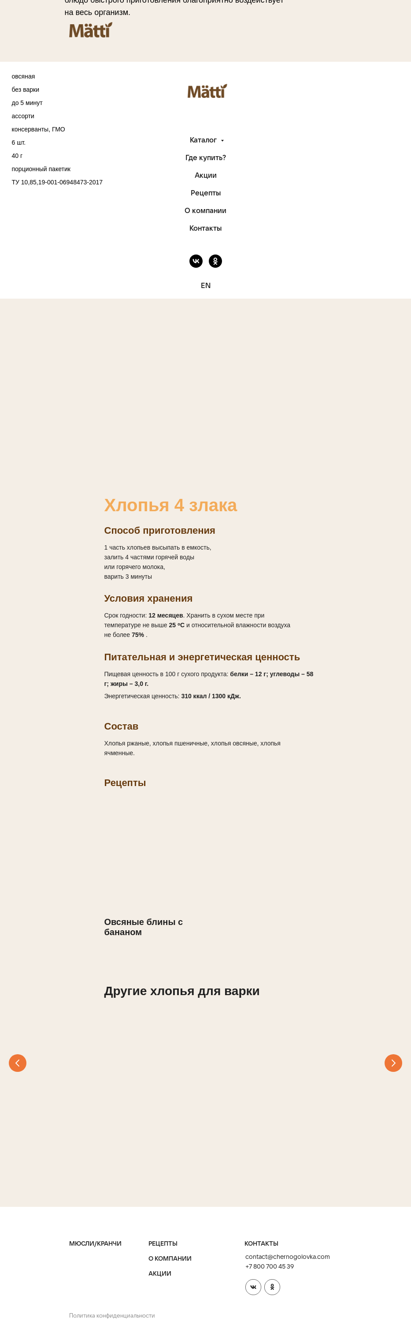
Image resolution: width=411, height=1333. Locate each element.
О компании (205, 210)
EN (206, 285)
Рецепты (206, 192)
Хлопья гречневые (144, 1118)
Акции (206, 175)
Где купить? (205, 157)
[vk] (196, 261)
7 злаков (267, 1118)
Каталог (204, 139)
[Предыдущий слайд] (17, 1065)
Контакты (205, 228)
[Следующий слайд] (393, 1065)
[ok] (215, 261)
